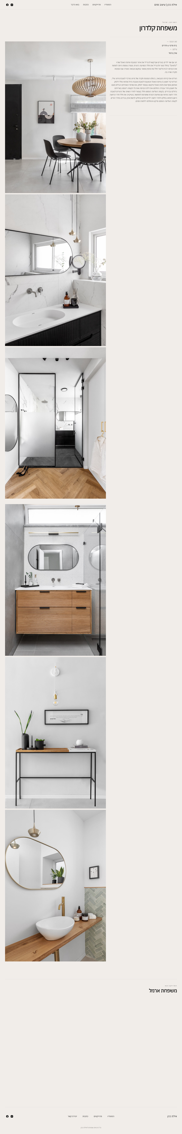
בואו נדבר (75, 4)
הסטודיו (108, 4)
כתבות (86, 4)
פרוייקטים (97, 4)
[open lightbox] (55, 22)
